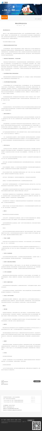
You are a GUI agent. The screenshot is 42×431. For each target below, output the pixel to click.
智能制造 (8, 419)
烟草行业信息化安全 (4, 384)
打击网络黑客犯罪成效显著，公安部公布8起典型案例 (11, 397)
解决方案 (12, 419)
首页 (2, 419)
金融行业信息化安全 (4, 381)
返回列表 (37, 381)
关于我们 (19, 419)
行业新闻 (15, 419)
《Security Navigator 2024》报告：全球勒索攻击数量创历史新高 (13, 400)
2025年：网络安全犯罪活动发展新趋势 (9, 398)
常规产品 (4, 419)
